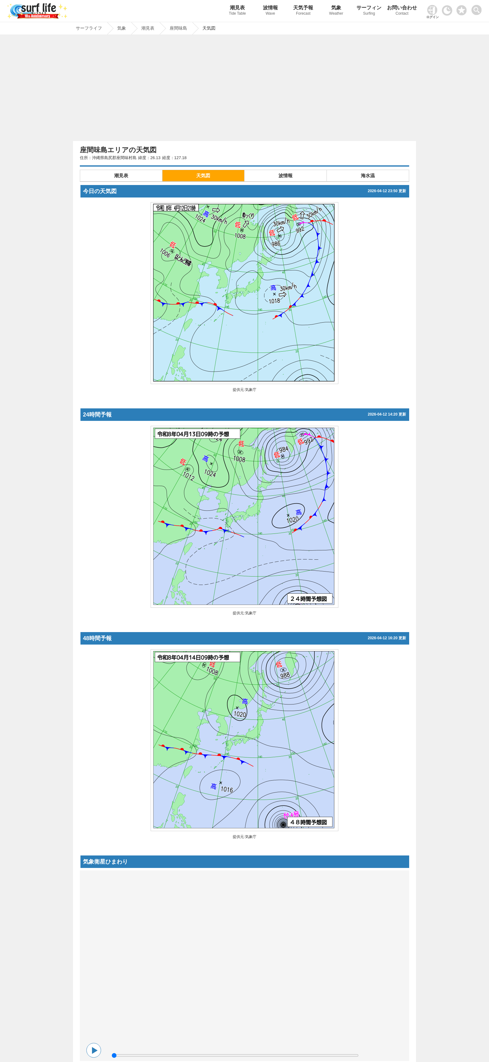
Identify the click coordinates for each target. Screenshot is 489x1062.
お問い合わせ (402, 11)
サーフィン (369, 11)
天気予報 (303, 11)
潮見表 (237, 11)
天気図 (203, 175)
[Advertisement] (244, 89)
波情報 (270, 11)
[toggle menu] (478, 8)
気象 (336, 11)
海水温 (368, 175)
